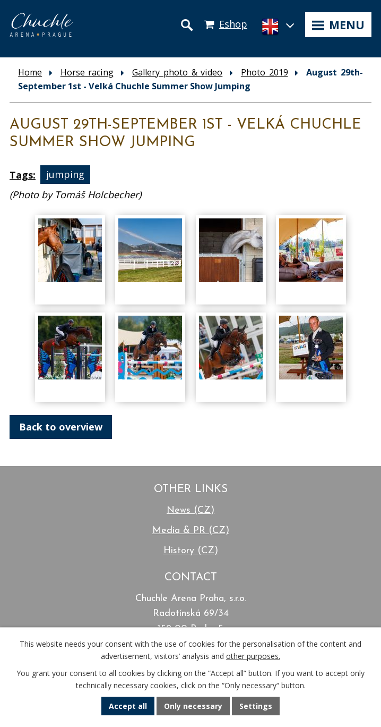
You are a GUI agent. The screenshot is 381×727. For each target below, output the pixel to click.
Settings (255, 706)
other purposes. (253, 656)
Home (30, 72)
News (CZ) (190, 510)
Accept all (128, 706)
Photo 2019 (264, 72)
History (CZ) (190, 551)
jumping (65, 174)
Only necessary (193, 706)
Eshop (233, 24)
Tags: (23, 174)
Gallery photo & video (177, 72)
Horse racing (87, 72)
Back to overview (60, 426)
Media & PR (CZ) (190, 531)
